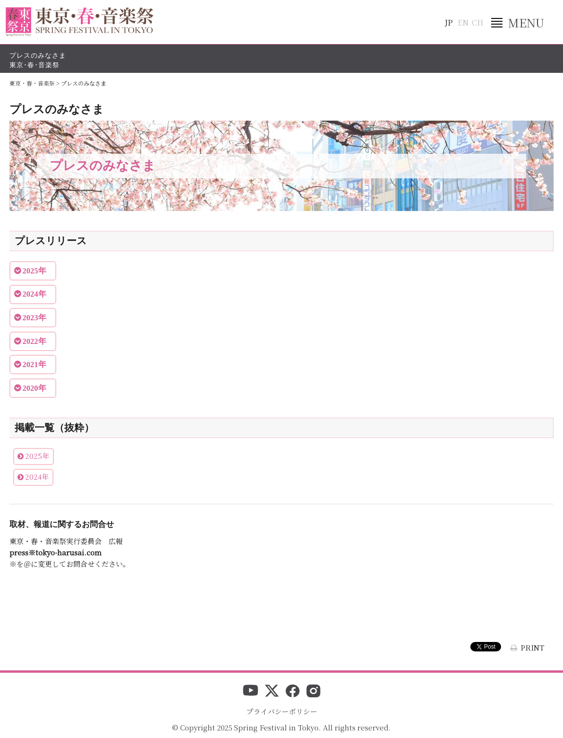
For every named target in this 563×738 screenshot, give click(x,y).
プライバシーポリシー (281, 711)
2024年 (37, 477)
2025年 (37, 456)
